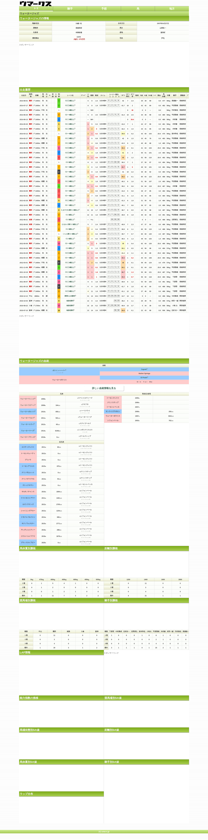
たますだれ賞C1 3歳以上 (70, 210)
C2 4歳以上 (70, 248)
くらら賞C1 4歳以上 (70, 234)
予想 (104, 8)
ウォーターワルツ (27, 418)
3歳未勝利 (69, 301)
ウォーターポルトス (27, 412)
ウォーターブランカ (27, 437)
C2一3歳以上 (69, 167)
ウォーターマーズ (27, 431)
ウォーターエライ (27, 424)
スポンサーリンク (26, 45)
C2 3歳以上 (70, 162)
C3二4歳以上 (69, 138)
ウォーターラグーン (27, 405)
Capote (144, 369)
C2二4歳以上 (69, 110)
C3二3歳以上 (69, 157)
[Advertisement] (104, 64)
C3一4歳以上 (69, 134)
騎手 (70, 8)
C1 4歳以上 (70, 239)
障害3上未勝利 (70, 296)
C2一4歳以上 (69, 115)
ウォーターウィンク (27, 399)
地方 (172, 8)
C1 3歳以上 (70, 215)
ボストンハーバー (59, 370)
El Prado (144, 378)
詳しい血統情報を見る (104, 388)
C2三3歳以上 (69, 101)
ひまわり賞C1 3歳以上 (70, 224)
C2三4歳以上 (69, 253)
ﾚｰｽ (36, 8)
